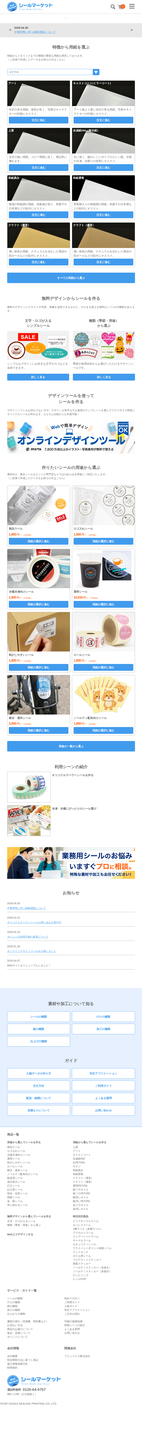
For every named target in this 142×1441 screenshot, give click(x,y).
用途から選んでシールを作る (24, 1177)
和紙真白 (78, 1205)
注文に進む (39, 155)
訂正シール (13, 1220)
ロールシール (15, 1201)
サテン (77, 1201)
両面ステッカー (82, 1298)
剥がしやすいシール (18, 1197)
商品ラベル (13, 1182)
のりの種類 (103, 1051)
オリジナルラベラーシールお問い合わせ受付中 (34, 957)
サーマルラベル (82, 1275)
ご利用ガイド (103, 1120)
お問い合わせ (103, 1145)
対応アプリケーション (103, 1108)
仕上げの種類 (38, 1076)
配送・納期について (38, 1133)
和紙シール (13, 1232)
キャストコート (82, 1189)
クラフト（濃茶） (83, 1216)
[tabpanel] (71, 31)
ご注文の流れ (72, 1348)
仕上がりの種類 (16, 1348)
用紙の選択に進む (38, 576)
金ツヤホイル (80, 1240)
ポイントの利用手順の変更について (28, 971)
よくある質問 (103, 1133)
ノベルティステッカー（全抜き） (92, 1302)
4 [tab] (76, 53)
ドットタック (80, 1287)
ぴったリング (80, 1310)
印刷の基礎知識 (73, 1356)
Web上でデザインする (20, 1269)
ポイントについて (17, 1371)
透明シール (13, 1193)
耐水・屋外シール (17, 1205)
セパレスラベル (82, 1260)
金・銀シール (15, 1236)
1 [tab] (65, 53)
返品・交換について (18, 1368)
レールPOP (79, 1314)
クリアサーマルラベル (86, 1256)
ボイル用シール (82, 1291)
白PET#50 (79, 1197)
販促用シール (15, 1213)
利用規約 (12, 1402)
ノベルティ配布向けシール (22, 1209)
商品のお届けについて (20, 1364)
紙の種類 (38, 1064)
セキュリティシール (84, 1279)
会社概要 (12, 1391)
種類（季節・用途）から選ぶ (24, 1260)
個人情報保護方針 (17, 1398)
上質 (75, 1182)
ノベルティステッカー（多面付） (92, 1306)
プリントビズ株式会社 (77, 1391)
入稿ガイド (70, 1341)
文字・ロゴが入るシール (21, 1256)
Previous (10, 65)
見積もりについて (38, 1145)
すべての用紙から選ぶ (71, 313)
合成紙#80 (79, 1193)
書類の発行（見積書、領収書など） (28, 1356)
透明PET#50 (80, 1220)
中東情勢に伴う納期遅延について (35, 67)
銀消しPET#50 (81, 1236)
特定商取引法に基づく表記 (22, 1395)
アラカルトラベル (83, 1267)
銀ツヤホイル (80, 1224)
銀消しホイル (80, 1232)
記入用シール (15, 1224)
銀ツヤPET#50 (81, 1228)
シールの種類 (38, 1051)
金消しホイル (80, 1243)
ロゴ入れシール (16, 1186)
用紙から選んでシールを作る (89, 1177)
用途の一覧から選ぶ (71, 781)
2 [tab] (69, 53)
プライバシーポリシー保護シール (92, 1283)
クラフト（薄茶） (83, 1213)
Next (133, 65)
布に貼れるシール (17, 1240)
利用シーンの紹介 (74, 1360)
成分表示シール (16, 1216)
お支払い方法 (15, 1360)
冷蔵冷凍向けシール (18, 1189)
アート (77, 1186)
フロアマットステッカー (87, 1294)
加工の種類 (103, 1064)
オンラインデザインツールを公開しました (31, 986)
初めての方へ (72, 1333)
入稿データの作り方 (38, 1108)
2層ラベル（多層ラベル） (88, 1264)
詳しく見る (38, 412)
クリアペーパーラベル (86, 1271)
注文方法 (38, 1120)
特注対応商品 (80, 1251)
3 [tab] (73, 53)
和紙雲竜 (78, 1209)
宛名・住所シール (17, 1228)
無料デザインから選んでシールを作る (29, 1251)
